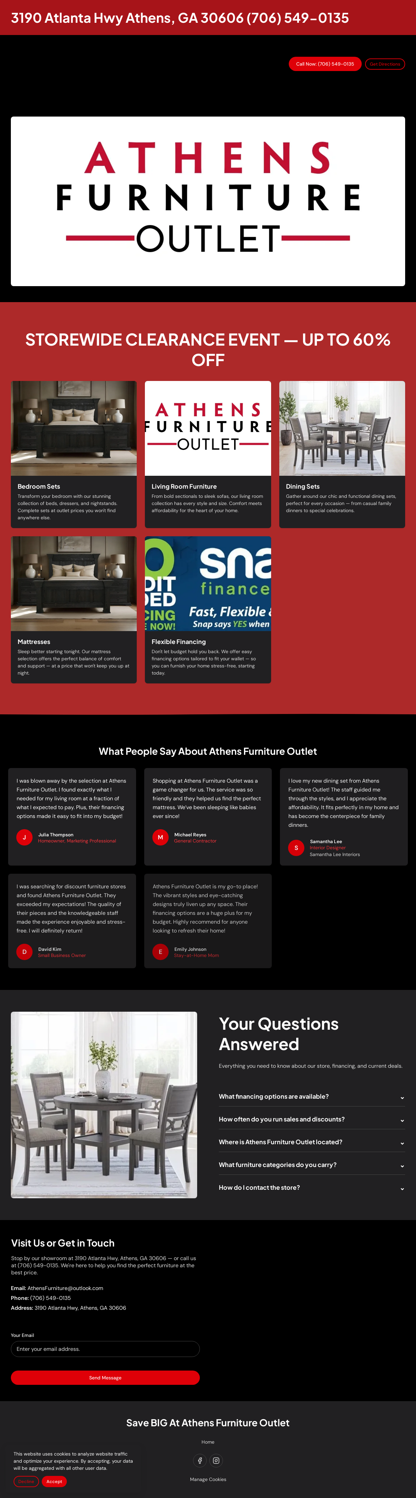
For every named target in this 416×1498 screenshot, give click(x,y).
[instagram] (216, 1460)
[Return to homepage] (180, 17)
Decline (26, 1481)
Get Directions (385, 64)
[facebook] (200, 1460)
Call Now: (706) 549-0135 (325, 64)
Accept (54, 1481)
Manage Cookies (208, 1479)
